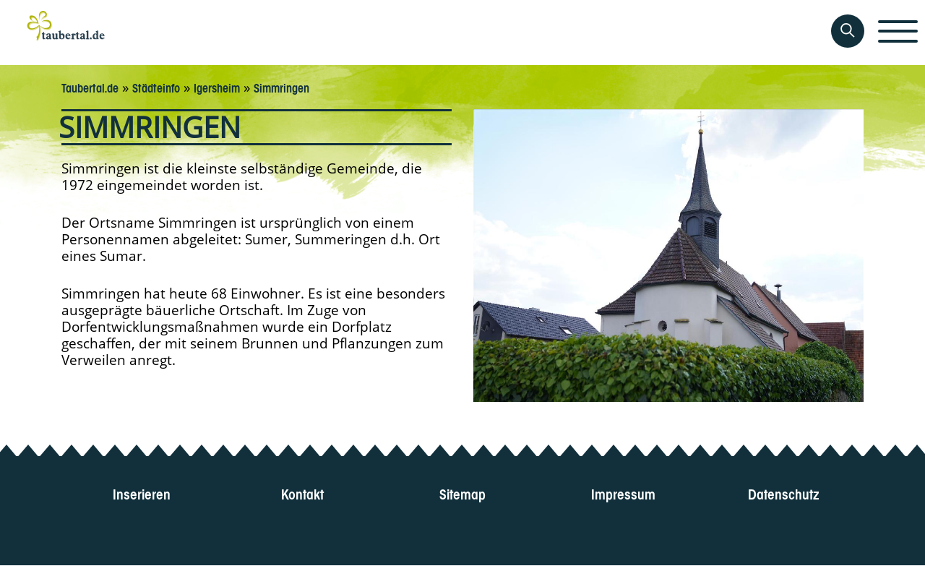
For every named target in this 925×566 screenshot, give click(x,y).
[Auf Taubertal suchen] (847, 31)
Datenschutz (783, 493)
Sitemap (462, 493)
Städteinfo (156, 87)
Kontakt (302, 493)
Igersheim (217, 87)
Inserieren (142, 493)
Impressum (623, 493)
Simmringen (281, 87)
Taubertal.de (90, 87)
